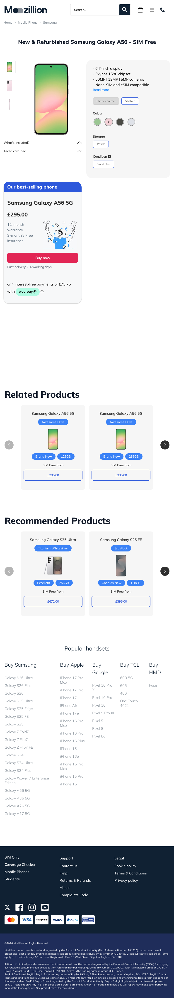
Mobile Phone (28, 22)
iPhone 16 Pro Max (71, 723)
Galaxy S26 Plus (18, 685)
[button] (164, 444)
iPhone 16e (69, 756)
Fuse (153, 685)
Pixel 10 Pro (102, 697)
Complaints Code (74, 895)
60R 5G (126, 677)
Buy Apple (72, 665)
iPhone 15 (68, 784)
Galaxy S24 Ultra (19, 762)
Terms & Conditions (130, 873)
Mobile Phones (17, 872)
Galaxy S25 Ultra (19, 701)
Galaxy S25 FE (17, 716)
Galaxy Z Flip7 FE (19, 747)
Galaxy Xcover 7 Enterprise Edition (27, 780)
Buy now (42, 258)
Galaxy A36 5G (17, 798)
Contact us (68, 866)
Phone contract (106, 101)
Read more (101, 90)
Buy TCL (129, 665)
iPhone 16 (68, 748)
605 (123, 685)
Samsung (50, 22)
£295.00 (53, 475)
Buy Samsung (20, 665)
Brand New (104, 164)
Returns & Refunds (75, 880)
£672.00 (53, 601)
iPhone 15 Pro (71, 776)
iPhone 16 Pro (71, 733)
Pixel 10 (99, 705)
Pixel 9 (97, 720)
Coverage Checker (20, 864)
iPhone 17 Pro (71, 690)
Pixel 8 (97, 728)
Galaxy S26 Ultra (19, 677)
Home (8, 22)
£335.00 (121, 475)
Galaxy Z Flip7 (16, 739)
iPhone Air (68, 705)
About (65, 887)
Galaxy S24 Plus (18, 770)
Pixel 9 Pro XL (103, 713)
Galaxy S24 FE (17, 755)
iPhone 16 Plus (72, 741)
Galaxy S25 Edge (19, 708)
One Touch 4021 (129, 703)
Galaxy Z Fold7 (17, 732)
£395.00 (121, 601)
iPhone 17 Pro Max (71, 680)
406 (123, 693)
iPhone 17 (68, 697)
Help (64, 873)
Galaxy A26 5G (17, 806)
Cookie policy (125, 866)
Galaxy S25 (14, 724)
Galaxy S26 (14, 693)
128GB (101, 144)
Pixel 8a (98, 736)
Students (12, 879)
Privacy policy (126, 880)
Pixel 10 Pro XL (102, 687)
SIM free (130, 101)
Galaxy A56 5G (17, 790)
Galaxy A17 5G (17, 813)
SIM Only (12, 857)
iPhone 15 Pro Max (71, 766)
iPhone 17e (69, 713)
